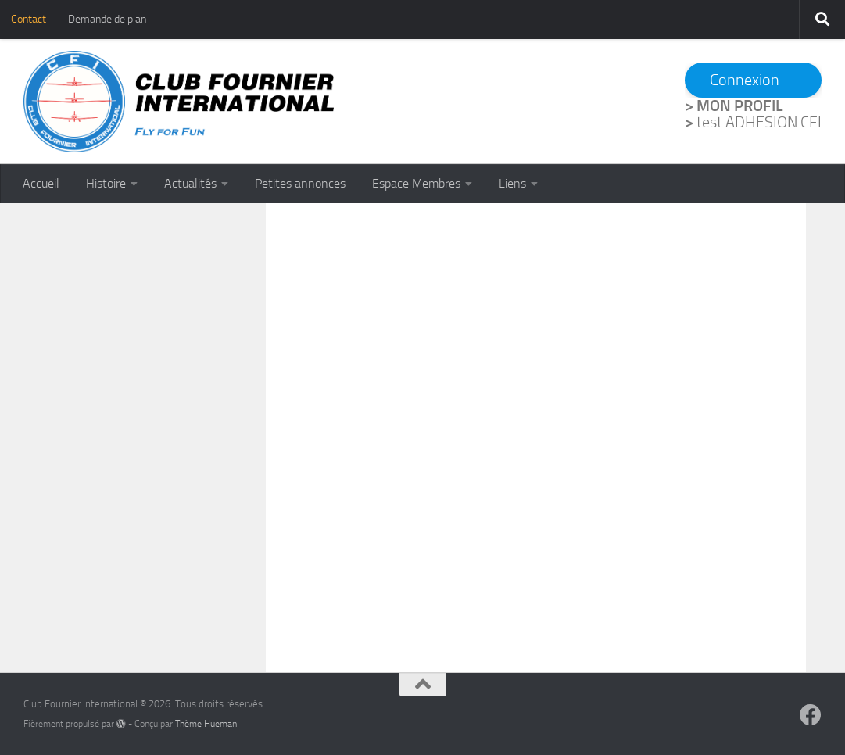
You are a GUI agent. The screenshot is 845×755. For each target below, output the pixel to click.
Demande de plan (107, 19)
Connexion (744, 80)
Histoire (106, 183)
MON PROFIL (739, 105)
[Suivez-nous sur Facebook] (811, 715)
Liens (512, 183)
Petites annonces (300, 183)
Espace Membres (416, 183)
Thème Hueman (206, 723)
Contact (28, 19)
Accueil (41, 183)
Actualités (190, 183)
